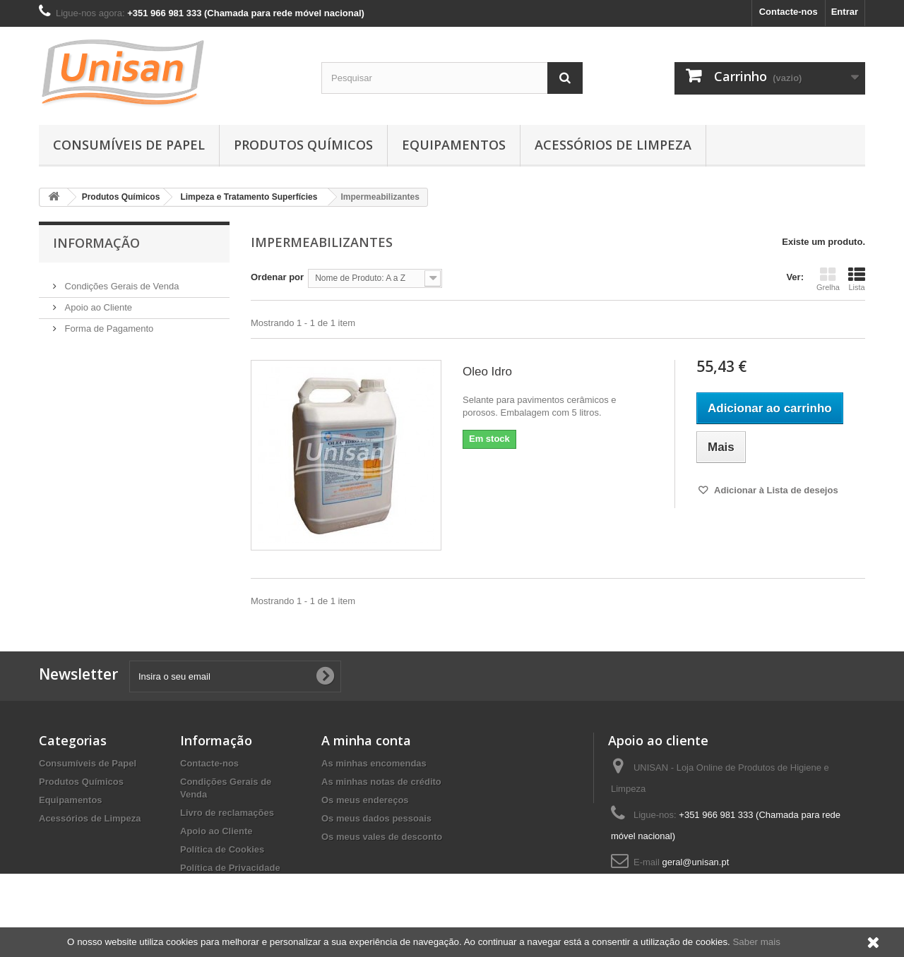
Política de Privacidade (230, 867)
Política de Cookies (222, 849)
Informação (96, 242)
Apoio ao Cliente (97, 301)
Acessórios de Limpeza (613, 144)
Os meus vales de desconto (381, 836)
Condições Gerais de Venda (120, 280)
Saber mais (756, 942)
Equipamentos (454, 144)
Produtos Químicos (303, 144)
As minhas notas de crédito (381, 781)
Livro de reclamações (227, 812)
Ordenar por (277, 277)
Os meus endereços (365, 800)
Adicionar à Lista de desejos (775, 490)
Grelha (828, 278)
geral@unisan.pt (695, 862)
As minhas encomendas (374, 763)
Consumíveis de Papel (129, 144)
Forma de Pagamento (107, 323)
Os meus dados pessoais (376, 818)
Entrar (844, 11)
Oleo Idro (487, 371)
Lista (856, 278)
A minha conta (366, 740)
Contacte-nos (788, 11)
